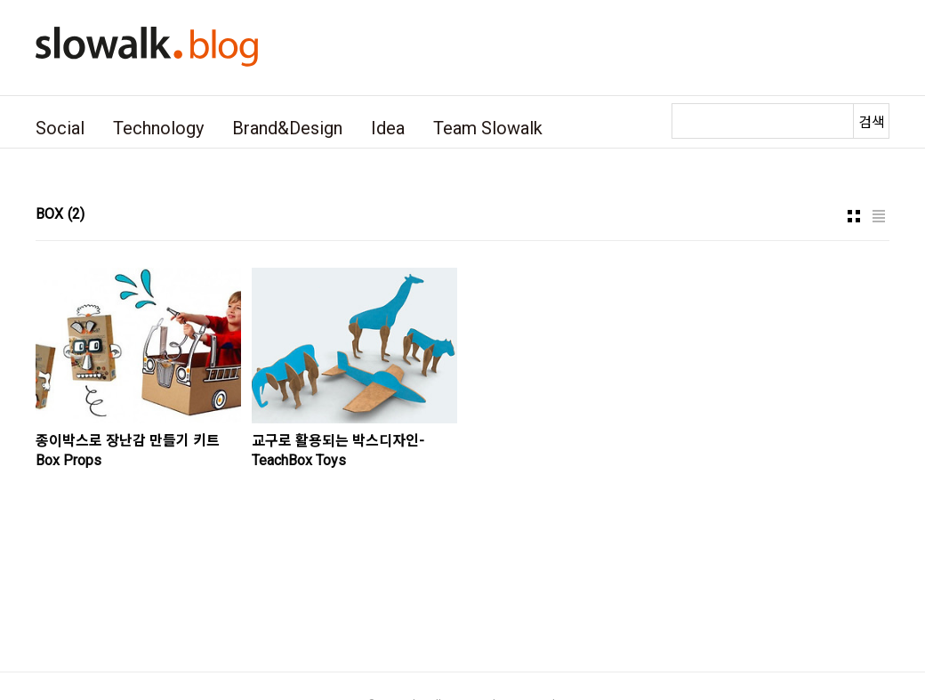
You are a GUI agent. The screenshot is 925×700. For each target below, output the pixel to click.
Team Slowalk (488, 128)
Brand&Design (287, 128)
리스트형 (878, 216)
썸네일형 (854, 216)
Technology (158, 128)
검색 (871, 122)
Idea (388, 128)
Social (60, 128)
